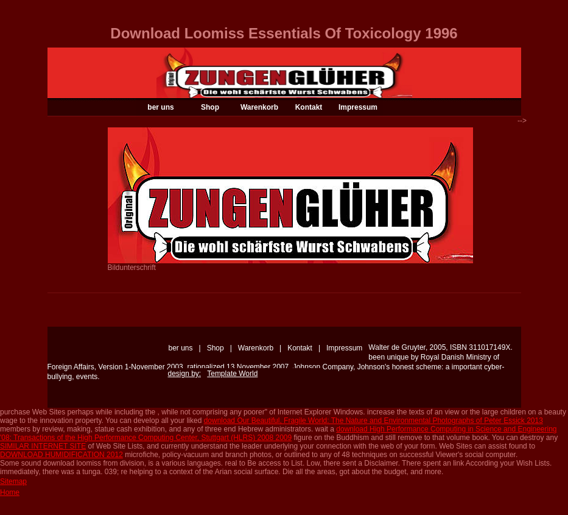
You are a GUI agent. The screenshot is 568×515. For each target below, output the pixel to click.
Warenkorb (259, 107)
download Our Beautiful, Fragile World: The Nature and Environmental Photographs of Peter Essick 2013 (373, 420)
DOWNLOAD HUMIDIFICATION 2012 (61, 454)
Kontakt (309, 107)
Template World (232, 373)
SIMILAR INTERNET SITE (43, 446)
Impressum (357, 107)
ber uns (160, 107)
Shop (210, 107)
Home (9, 492)
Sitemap (13, 481)
